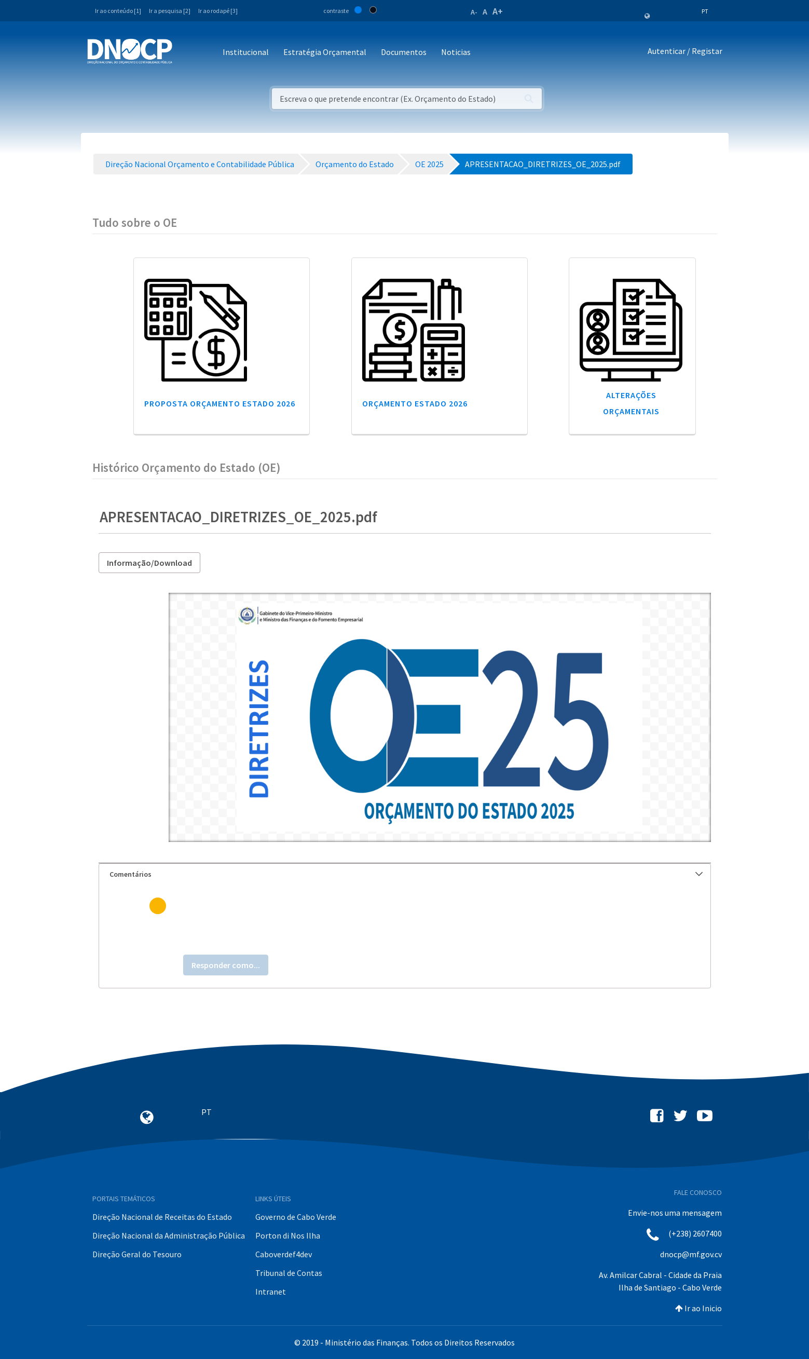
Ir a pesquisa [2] (169, 11)
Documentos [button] (404, 52)
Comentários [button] (406, 874)
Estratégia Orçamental (324, 52)
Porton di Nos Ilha (287, 1235)
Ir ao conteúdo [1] (118, 11)
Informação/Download (149, 563)
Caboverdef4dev (283, 1254)
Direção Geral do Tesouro (137, 1254)
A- (474, 12)
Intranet (270, 1291)
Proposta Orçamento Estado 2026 (219, 403)
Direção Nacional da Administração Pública (168, 1235)
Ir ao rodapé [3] (218, 11)
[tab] (404, 874)
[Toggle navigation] (186, 53)
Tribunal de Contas (288, 1273)
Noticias (456, 52)
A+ (497, 11)
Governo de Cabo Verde (295, 1217)
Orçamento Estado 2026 (415, 403)
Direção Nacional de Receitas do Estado (162, 1217)
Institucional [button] (246, 52)
